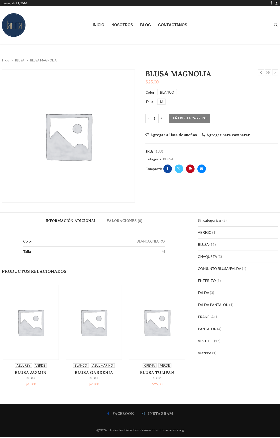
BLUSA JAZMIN (30, 373)
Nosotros (122, 25)
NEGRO (158, 241)
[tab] (71, 220)
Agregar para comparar (228, 135)
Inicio (98, 25)
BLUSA (19, 60)
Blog (145, 25)
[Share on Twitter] (179, 169)
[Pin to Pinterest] (190, 169)
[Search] (275, 25)
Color (149, 92)
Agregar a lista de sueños (173, 135)
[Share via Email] (201, 169)
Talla (149, 102)
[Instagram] (276, 3)
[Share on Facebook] (167, 169)
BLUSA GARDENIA (94, 373)
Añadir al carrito (189, 118)
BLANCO (167, 92)
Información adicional (71, 220)
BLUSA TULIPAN (157, 373)
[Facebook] (271, 3)
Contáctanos (172, 25)
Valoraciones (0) (124, 220)
